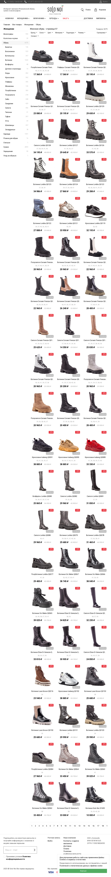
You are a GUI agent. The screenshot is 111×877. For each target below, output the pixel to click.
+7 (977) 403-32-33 (33, 1)
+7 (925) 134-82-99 (12, 1)
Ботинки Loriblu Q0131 (69, 730)
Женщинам (23, 18)
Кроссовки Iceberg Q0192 (68, 691)
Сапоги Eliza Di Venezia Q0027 (95, 613)
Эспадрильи (16, 129)
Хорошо (83, 871)
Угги (16, 121)
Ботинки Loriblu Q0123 (95, 184)
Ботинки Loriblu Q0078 (95, 535)
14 (84, 826)
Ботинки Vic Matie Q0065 (42, 613)
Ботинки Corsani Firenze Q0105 (68, 379)
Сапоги (16, 108)
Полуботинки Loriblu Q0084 (42, 769)
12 (75, 826)
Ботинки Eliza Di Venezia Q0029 (68, 613)
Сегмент (34, 36)
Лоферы (16, 82)
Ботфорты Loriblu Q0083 (42, 496)
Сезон (41, 33)
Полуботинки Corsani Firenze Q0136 (42, 67)
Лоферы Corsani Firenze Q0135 (68, 67)
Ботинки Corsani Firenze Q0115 (68, 262)
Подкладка (70, 33)
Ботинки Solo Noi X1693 (95, 808)
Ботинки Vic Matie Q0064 (69, 769)
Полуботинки (16, 90)
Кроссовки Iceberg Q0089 (95, 457)
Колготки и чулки (15, 38)
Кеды (16, 73)
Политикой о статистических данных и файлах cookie (81, 866)
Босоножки (16, 51)
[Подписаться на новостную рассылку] (34, 850)
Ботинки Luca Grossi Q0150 (42, 730)
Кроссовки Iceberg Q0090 (68, 457)
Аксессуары (15, 34)
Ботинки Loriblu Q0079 (69, 535)
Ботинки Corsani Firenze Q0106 (42, 379)
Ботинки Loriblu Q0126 (95, 145)
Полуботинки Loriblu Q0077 (42, 574)
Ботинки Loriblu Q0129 (95, 106)
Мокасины (16, 86)
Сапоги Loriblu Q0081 (95, 496)
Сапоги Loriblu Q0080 (42, 535)
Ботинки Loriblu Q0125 (42, 184)
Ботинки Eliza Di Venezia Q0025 (68, 652)
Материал (59, 33)
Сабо (16, 99)
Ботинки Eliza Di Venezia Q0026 (42, 652)
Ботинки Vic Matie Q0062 (42, 808)
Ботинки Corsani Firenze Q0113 (42, 301)
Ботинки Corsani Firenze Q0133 (42, 106)
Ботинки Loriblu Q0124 (69, 184)
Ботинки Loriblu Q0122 (42, 223)
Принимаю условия (18, 857)
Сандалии (16, 103)
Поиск (86, 9)
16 (93, 826)
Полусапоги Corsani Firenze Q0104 (95, 379)
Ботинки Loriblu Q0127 (69, 145)
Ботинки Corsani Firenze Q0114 (95, 262)
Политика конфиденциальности (72, 852)
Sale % (66, 18)
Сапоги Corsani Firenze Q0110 (42, 340)
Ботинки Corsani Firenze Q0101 (95, 418)
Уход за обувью (15, 156)
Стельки (15, 143)
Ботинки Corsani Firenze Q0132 (68, 106)
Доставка (88, 18)
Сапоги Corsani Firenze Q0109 (68, 340)
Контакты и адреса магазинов (71, 842)
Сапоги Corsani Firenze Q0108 (95, 340)
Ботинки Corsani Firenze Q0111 (95, 301)
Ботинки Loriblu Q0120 (95, 730)
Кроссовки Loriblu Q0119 (95, 223)
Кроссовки (16, 77)
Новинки (9, 18)
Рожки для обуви (15, 138)
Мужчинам (39, 18)
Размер (81, 33)
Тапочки (16, 112)
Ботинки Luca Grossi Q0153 (95, 691)
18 (103, 826)
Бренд (33, 33)
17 (98, 826)
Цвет (50, 33)
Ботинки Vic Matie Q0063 (95, 769)
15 (89, 826)
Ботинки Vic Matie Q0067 (69, 574)
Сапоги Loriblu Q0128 (42, 145)
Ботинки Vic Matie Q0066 (95, 574)
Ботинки (16, 60)
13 (79, 826)
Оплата (66, 849)
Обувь (15, 43)
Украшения (15, 151)
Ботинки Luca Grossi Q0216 (42, 691)
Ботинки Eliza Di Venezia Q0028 (68, 808)
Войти (103, 1)
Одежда (15, 134)
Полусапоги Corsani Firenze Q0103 (42, 418)
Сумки (15, 147)
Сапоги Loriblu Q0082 (68, 496)
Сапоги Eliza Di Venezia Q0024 (95, 652)
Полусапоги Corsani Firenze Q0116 (42, 262)
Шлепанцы (16, 125)
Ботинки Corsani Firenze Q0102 (68, 418)
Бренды (54, 18)
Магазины (101, 18)
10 (65, 826)
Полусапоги (16, 95)
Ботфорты (16, 64)
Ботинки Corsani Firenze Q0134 (95, 67)
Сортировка (101, 33)
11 (70, 826)
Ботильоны (16, 56)
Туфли (16, 116)
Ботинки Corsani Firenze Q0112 (68, 301)
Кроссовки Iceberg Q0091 (42, 457)
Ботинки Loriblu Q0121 (69, 223)
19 (107, 826)
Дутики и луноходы (16, 69)
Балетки (16, 47)
